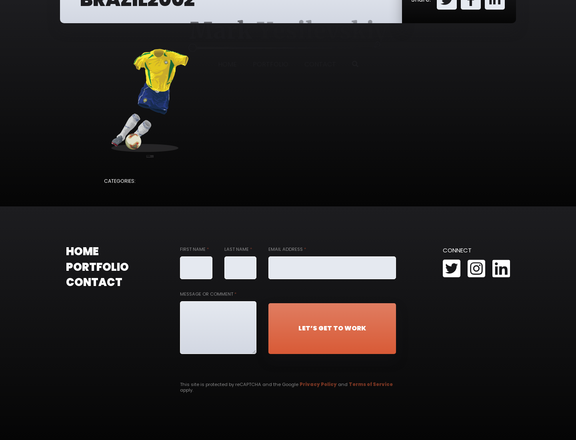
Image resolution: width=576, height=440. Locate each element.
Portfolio (270, 64)
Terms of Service (371, 384)
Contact (320, 64)
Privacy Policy (318, 384)
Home (227, 64)
